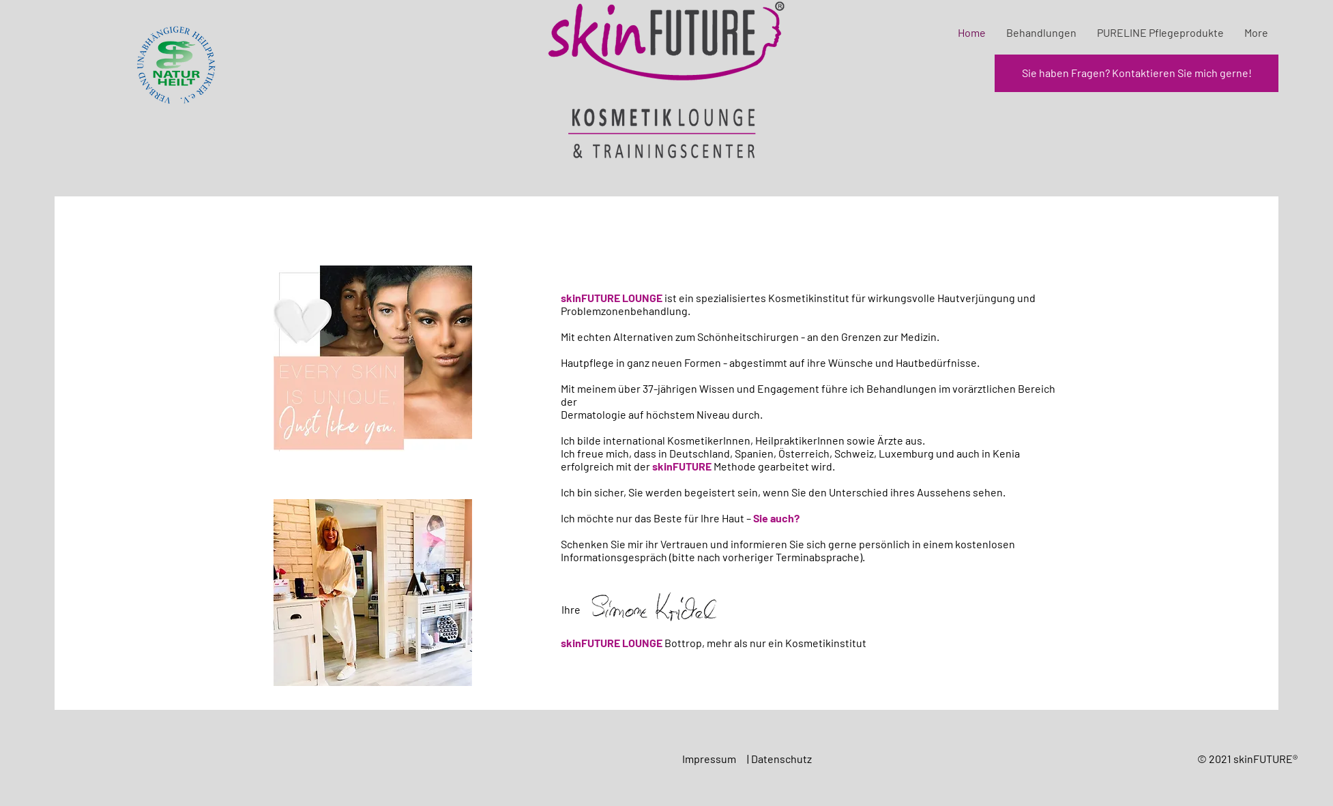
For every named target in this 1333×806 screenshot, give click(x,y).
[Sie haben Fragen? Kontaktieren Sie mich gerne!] (1136, 73)
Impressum (710, 758)
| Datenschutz (780, 758)
